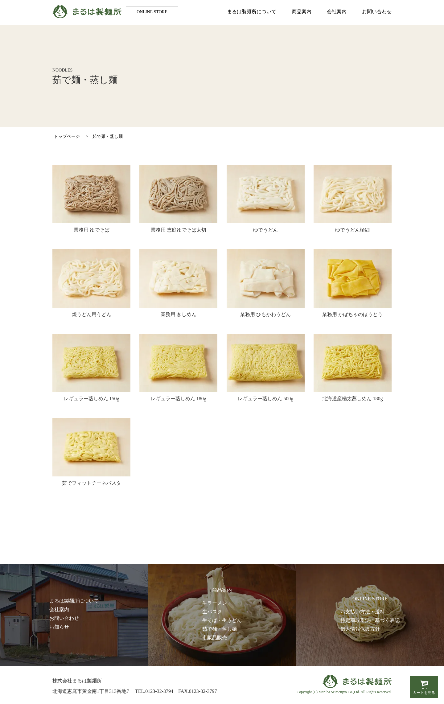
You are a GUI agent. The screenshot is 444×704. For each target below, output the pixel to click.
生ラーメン (214, 603)
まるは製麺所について (251, 12)
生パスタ (212, 611)
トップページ (67, 136)
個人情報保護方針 (360, 629)
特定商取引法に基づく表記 (370, 620)
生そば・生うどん (222, 620)
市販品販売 (214, 637)
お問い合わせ (377, 12)
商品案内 (301, 12)
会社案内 (337, 12)
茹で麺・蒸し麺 (107, 136)
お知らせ (59, 626)
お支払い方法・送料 (362, 611)
